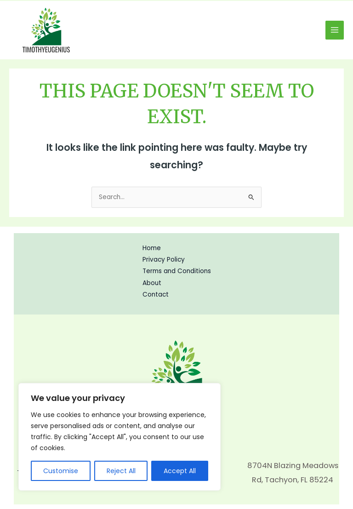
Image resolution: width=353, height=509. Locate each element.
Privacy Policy (163, 259)
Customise (60, 470)
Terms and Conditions (176, 271)
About (151, 283)
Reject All (121, 470)
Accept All (180, 470)
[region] (119, 437)
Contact (155, 294)
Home (151, 248)
